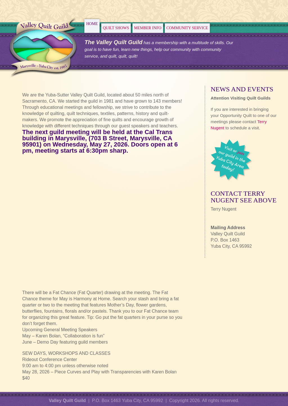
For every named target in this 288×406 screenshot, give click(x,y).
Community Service (187, 28)
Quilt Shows (116, 28)
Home (92, 24)
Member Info (147, 28)
